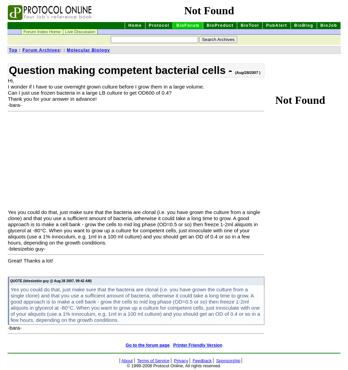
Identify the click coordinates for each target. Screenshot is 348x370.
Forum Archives (41, 50)
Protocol (159, 25)
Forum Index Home (42, 31)
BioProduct (220, 25)
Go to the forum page (148, 345)
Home (135, 25)
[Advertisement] (65, 161)
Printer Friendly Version (197, 345)
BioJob (328, 25)
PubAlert (276, 25)
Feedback (202, 360)
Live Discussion (80, 31)
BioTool (250, 25)
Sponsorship (228, 360)
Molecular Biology (88, 50)
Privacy (181, 360)
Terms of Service (153, 360)
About (127, 360)
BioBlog (303, 25)
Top (13, 50)
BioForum (187, 25)
